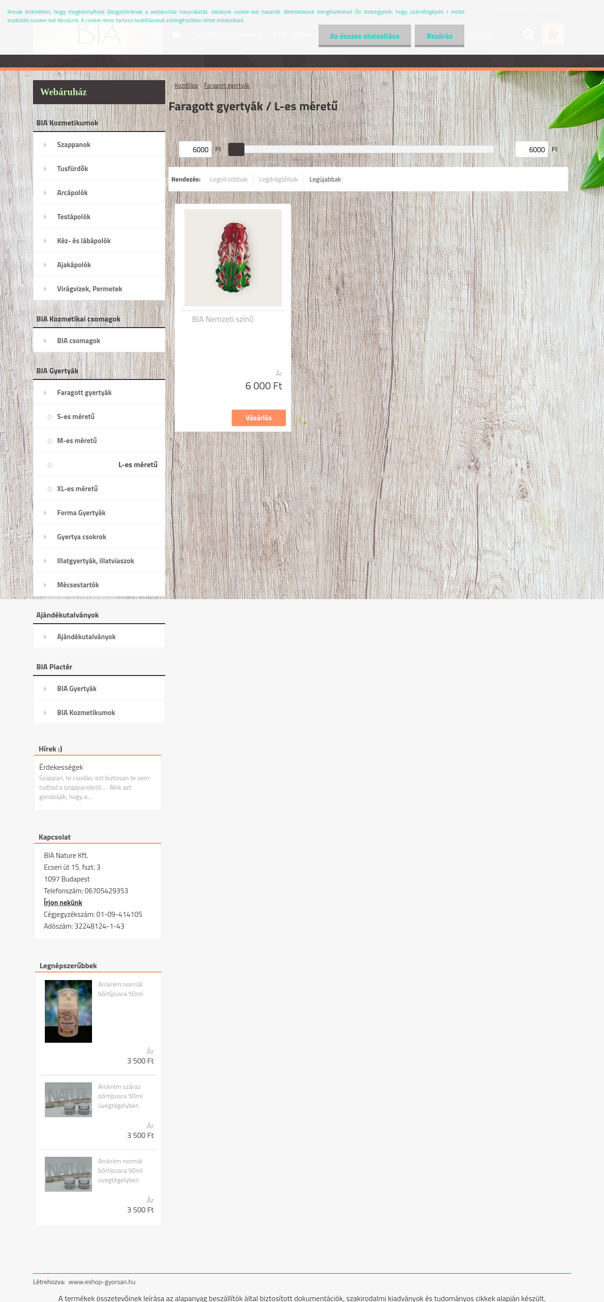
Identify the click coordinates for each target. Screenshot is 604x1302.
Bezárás (440, 35)
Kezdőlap (186, 85)
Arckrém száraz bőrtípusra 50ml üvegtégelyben (120, 1096)
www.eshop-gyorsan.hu (101, 1281)
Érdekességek (61, 767)
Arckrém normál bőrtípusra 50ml (120, 989)
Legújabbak (325, 179)
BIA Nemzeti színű (222, 319)
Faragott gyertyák (227, 85)
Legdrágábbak (278, 179)
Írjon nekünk (63, 902)
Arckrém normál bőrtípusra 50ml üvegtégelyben (120, 1170)
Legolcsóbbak (229, 179)
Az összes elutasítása (364, 35)
